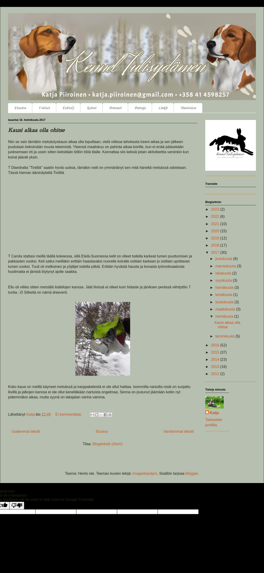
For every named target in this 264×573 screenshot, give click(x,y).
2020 (215, 231)
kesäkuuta (224, 295)
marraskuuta (226, 266)
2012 (215, 374)
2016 (215, 345)
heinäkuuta (225, 287)
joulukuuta (224, 259)
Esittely (68, 108)
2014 (215, 359)
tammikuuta (225, 336)
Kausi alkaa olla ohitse (36, 130)
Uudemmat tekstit (26, 431)
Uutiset (44, 108)
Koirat (91, 108)
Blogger (191, 473)
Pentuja (140, 108)
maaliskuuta (225, 309)
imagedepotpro (145, 473)
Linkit (162, 108)
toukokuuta (225, 302)
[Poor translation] (16, 505)
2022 (215, 216)
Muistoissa (188, 108)
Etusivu (20, 108)
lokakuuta (223, 273)
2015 (215, 352)
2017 (215, 252)
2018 (215, 245)
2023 (215, 209)
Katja (214, 413)
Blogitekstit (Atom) (108, 444)
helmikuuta (224, 316)
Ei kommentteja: (69, 414)
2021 (215, 224)
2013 (215, 367)
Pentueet (115, 108)
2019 (215, 238)
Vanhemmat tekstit (179, 431)
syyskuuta (224, 280)
